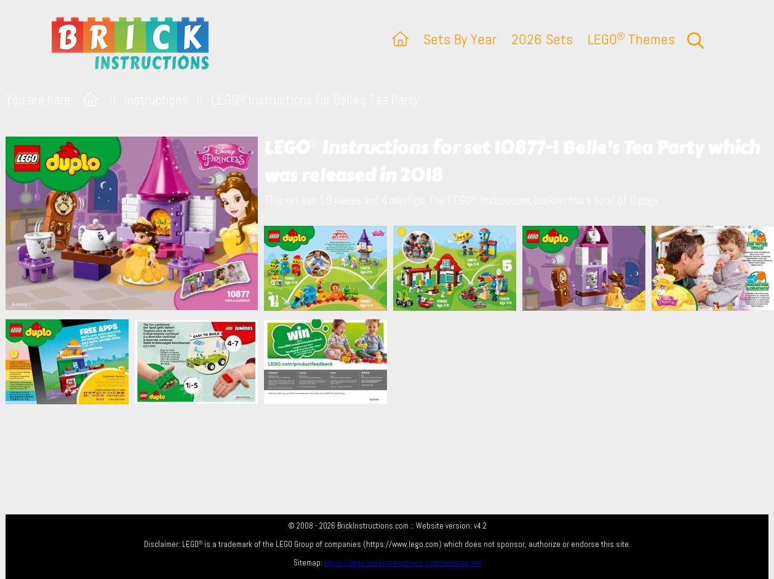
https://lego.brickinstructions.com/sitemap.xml (402, 562)
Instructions (156, 100)
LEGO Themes (631, 39)
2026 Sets (542, 39)
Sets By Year (460, 39)
